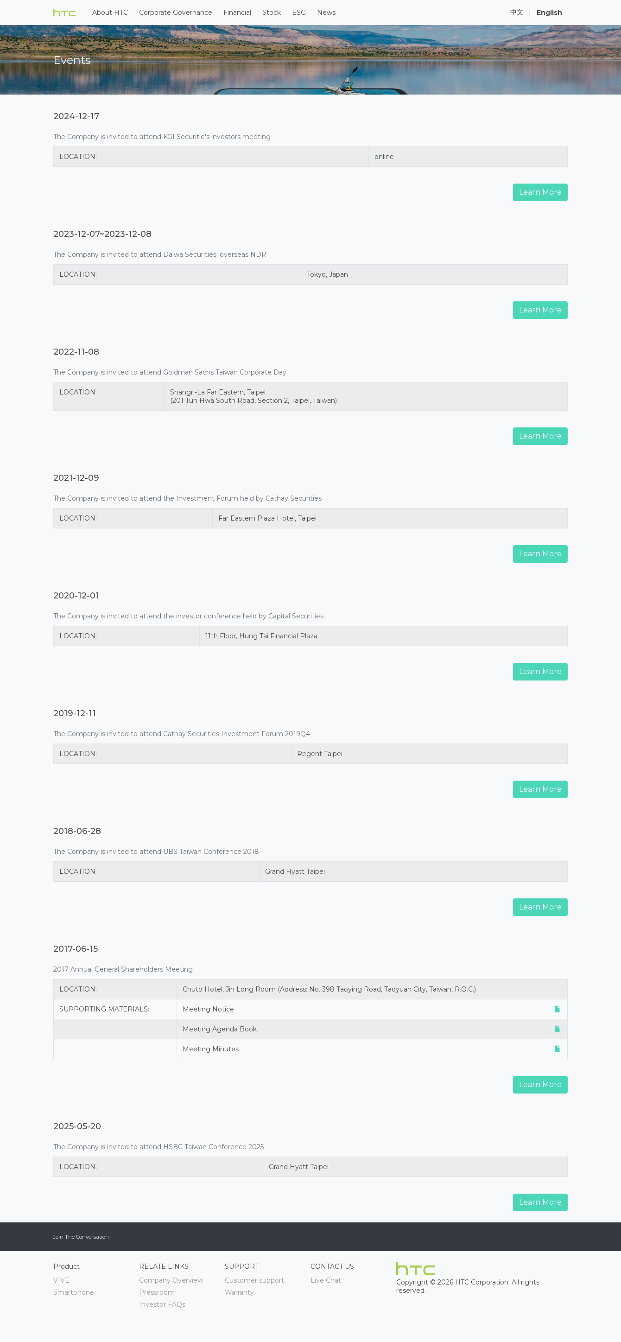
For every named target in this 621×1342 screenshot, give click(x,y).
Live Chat (325, 1280)
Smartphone (73, 1292)
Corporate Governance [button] (175, 12)
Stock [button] (271, 12)
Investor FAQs (162, 1304)
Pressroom (157, 1292)
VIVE (61, 1280)
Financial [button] (237, 12)
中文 (516, 12)
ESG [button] (299, 12)
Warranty (239, 1292)
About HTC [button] (110, 12)
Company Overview (171, 1280)
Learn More (540, 192)
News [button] (326, 12)
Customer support (254, 1280)
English (549, 12)
